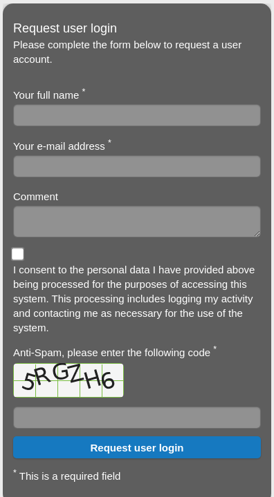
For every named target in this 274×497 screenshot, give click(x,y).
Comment (35, 196)
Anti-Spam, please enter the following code (115, 371)
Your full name (49, 94)
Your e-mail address (62, 145)
